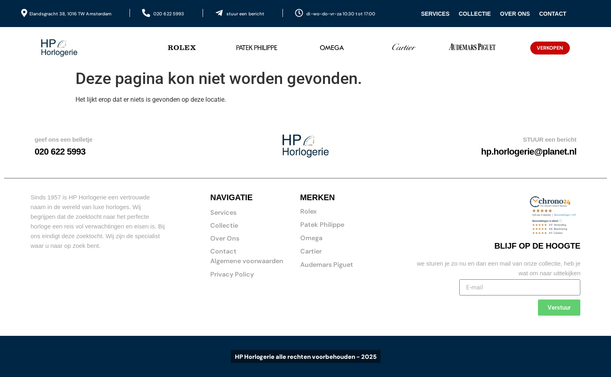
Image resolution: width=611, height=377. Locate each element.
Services (435, 14)
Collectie (475, 14)
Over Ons (515, 14)
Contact (552, 14)
